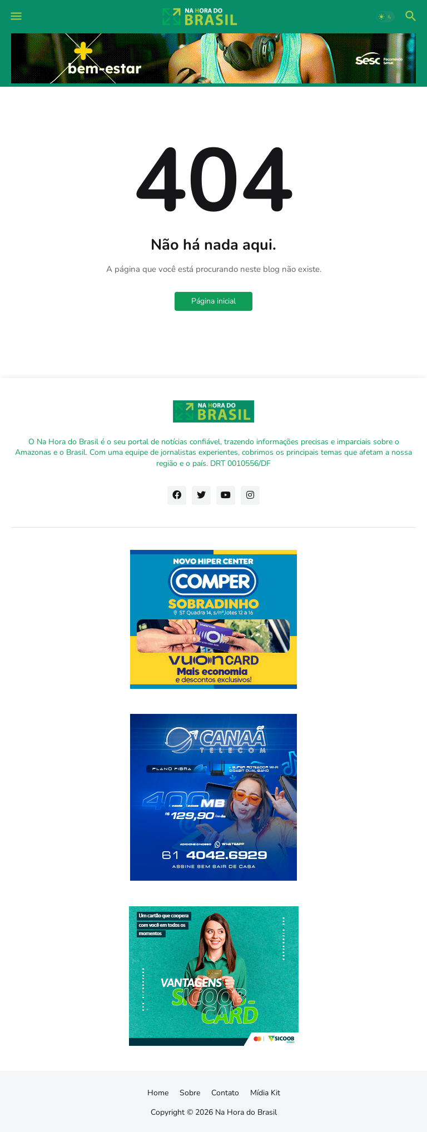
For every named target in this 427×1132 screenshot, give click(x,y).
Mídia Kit (265, 1093)
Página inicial (213, 301)
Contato (225, 1093)
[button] (15, 16)
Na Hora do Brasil (246, 1112)
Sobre (190, 1093)
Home (157, 1093)
